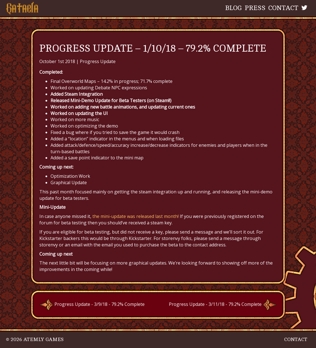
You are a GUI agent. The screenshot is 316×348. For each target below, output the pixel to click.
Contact (283, 8)
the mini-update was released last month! (135, 216)
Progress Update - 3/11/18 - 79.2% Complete (223, 304)
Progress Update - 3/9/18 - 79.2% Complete (92, 304)
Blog (233, 8)
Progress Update (98, 61)
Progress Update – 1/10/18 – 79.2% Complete (152, 48)
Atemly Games (43, 339)
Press (255, 8)
